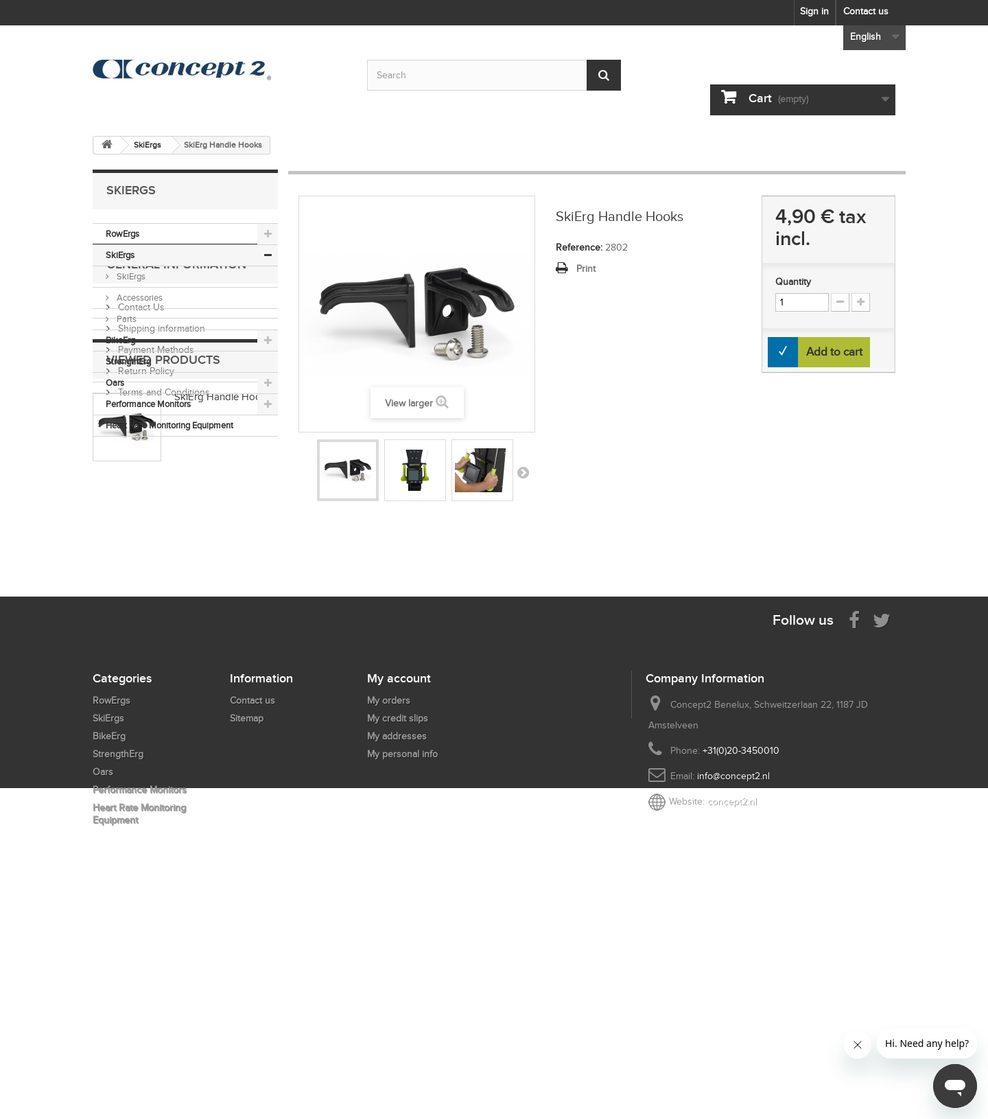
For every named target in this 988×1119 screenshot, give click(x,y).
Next (523, 472)
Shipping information (160, 536)
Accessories (139, 297)
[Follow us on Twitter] (882, 832)
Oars (115, 383)
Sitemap (246, 930)
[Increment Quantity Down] (840, 302)
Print (586, 269)
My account (399, 890)
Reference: (579, 247)
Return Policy (144, 579)
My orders (388, 913)
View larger (409, 403)
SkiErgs (120, 255)
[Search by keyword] (494, 75)
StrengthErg (128, 361)
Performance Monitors (148, 404)
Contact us (866, 11)
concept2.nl (732, 1013)
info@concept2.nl (733, 988)
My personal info (402, 966)
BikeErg (120, 340)
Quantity (793, 282)
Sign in (814, 11)
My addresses (397, 948)
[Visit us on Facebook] (854, 832)
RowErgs (122, 234)
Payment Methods (154, 558)
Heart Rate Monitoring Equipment (169, 425)
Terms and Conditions (162, 600)
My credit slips (397, 930)
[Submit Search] (604, 75)
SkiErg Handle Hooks (223, 689)
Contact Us (140, 515)
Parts (126, 319)
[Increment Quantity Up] (860, 302)
